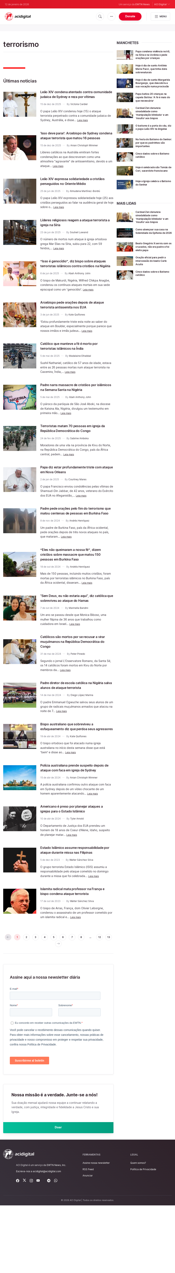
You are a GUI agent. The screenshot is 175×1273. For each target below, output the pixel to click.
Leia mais (83, 125)
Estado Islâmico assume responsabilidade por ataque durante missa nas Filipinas (75, 905)
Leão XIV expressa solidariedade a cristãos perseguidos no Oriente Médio (72, 193)
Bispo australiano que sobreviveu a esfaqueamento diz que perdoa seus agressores (75, 767)
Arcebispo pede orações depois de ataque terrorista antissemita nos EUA (76, 324)
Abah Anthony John (79, 292)
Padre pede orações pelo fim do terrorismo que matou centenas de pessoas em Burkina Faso (73, 537)
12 (47, 1008)
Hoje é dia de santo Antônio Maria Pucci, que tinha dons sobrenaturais (153, 69)
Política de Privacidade (143, 1236)
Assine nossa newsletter (96, 1230)
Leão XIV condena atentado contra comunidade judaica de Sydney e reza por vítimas (76, 96)
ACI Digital (162, 4)
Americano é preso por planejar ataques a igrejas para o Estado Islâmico (70, 859)
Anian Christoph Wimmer (84, 155)
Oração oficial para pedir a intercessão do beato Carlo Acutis (154, 268)
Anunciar (88, 1243)
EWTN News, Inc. (56, 1232)
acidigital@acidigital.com (47, 1238)
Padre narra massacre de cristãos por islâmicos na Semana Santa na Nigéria (75, 406)
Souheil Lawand (79, 246)
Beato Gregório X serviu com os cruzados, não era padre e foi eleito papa (153, 254)
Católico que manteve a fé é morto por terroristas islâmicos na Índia (76, 365)
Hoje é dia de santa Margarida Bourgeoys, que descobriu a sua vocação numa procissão (153, 84)
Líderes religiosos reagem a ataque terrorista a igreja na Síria (73, 237)
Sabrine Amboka (79, 462)
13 (58, 1008)
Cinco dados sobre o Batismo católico (149, 162)
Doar (58, 1194)
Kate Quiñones (77, 333)
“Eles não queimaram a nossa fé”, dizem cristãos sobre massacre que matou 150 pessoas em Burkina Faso (74, 583)
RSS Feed (88, 1236)
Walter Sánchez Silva (81, 917)
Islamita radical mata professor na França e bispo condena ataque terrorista (72, 951)
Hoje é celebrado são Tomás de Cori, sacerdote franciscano (153, 178)
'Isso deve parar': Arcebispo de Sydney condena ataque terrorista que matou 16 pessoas (72, 142)
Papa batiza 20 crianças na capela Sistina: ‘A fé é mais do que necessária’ (153, 100)
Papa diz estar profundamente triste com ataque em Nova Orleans (74, 493)
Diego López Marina (82, 733)
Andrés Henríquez (79, 549)
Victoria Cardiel (79, 108)
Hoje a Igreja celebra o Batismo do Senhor (150, 190)
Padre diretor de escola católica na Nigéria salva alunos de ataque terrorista (73, 721)
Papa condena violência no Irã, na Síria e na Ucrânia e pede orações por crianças (154, 54)
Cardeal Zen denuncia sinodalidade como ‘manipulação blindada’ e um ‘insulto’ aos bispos (152, 116)
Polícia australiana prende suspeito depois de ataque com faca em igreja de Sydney (75, 813)
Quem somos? (138, 1230)
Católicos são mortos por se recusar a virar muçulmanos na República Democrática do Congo (76, 675)
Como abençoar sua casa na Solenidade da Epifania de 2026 (153, 240)
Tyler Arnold (77, 871)
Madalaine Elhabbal (80, 375)
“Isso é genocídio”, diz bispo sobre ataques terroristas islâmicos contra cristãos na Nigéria (74, 280)
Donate (130, 16)
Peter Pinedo (78, 687)
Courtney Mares (77, 503)
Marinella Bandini (78, 641)
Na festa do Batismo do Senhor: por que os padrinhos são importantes (151, 148)
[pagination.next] (69, 1009)
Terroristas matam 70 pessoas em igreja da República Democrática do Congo (73, 450)
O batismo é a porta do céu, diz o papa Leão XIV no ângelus (152, 132)
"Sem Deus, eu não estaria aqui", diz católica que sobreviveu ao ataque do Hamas (75, 629)
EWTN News (142, 4)
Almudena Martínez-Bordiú (85, 205)
